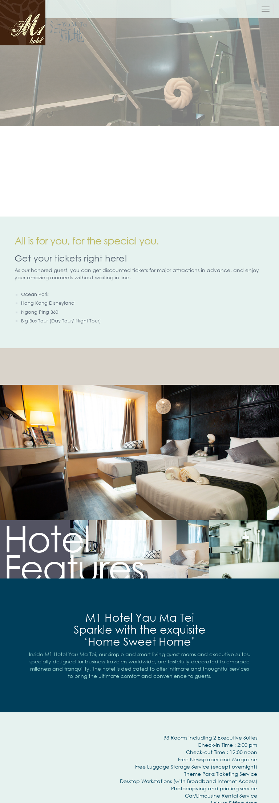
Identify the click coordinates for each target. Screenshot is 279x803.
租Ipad (74, 328)
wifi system (58, 328)
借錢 (24, 328)
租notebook (91, 328)
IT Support (38, 328)
